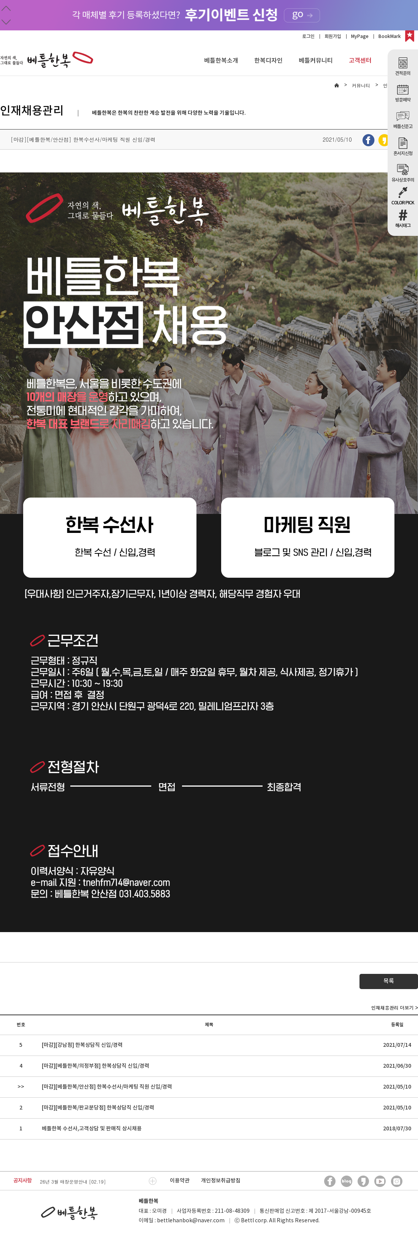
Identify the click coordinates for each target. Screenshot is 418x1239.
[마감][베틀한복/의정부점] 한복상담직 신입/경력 (95, 1066)
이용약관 (180, 1180)
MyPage (360, 36)
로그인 (308, 36)
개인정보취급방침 (221, 1180)
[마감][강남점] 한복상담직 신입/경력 (82, 1045)
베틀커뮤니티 (316, 60)
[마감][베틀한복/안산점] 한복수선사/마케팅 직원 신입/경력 (107, 1087)
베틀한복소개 (221, 60)
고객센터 (360, 60)
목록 (388, 981)
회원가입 (333, 36)
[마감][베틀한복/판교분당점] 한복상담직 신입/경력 (98, 1108)
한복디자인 (268, 60)
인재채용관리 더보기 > (394, 1007)
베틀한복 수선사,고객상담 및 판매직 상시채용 (92, 1128)
